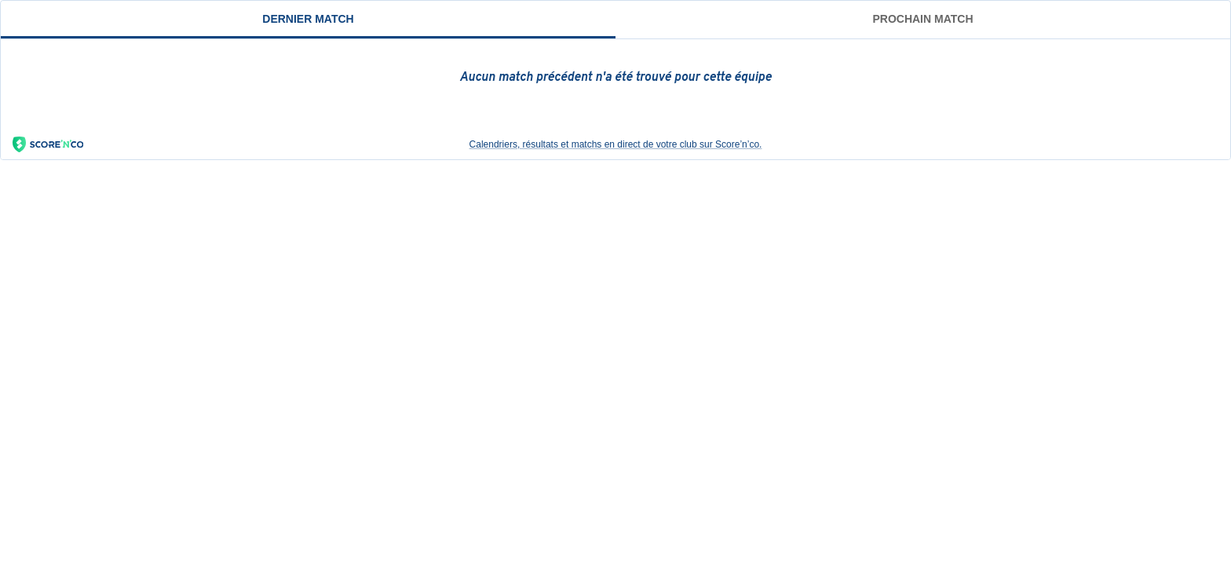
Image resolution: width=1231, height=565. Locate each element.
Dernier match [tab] (307, 19)
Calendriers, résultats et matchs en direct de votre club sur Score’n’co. (387, 144)
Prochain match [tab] (922, 19)
